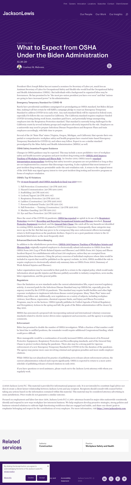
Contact (110, 4)
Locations (92, 4)
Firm (65, 4)
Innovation (81, 4)
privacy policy (9, 472)
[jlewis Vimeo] (124, 478)
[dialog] (26, 473)
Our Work (101, 14)
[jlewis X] (111, 478)
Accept (42, 478)
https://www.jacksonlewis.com (111, 408)
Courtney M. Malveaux (33, 67)
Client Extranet (122, 4)
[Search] (125, 14)
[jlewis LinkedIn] (104, 478)
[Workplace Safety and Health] (106, 445)
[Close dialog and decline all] (48, 465)
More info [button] (7, 478)
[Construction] (59, 445)
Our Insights (115, 14)
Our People (86, 14)
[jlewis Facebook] (117, 478)
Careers (72, 4)
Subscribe (102, 4)
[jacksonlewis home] (18, 12)
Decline (31, 478)
